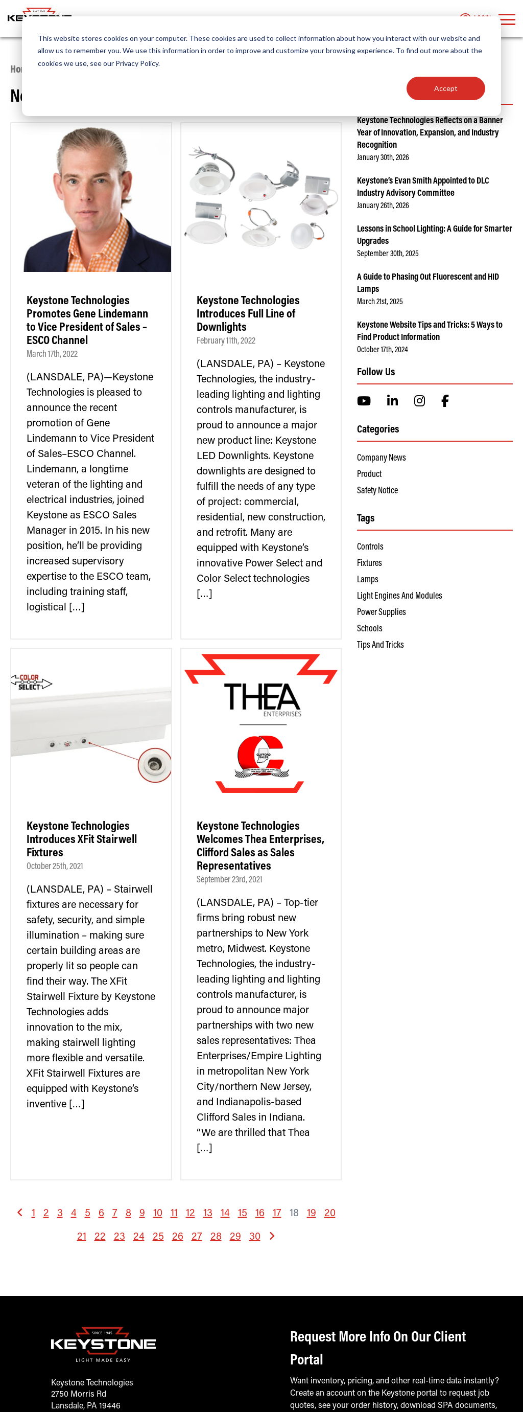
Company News (381, 458)
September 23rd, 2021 (230, 880)
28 (216, 1237)
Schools (370, 629)
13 (207, 1214)
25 (158, 1237)
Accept (446, 88)
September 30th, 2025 (388, 254)
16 (260, 1214)
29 (235, 1237)
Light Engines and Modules (399, 596)
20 (330, 1214)
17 (277, 1214)
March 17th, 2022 (52, 354)
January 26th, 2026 (383, 206)
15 (242, 1214)
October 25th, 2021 (55, 867)
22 (100, 1237)
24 (139, 1237)
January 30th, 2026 (383, 158)
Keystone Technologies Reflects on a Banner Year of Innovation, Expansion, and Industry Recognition (430, 133)
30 (254, 1237)
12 (190, 1214)
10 (157, 1214)
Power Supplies (381, 613)
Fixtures (369, 563)
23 (119, 1237)
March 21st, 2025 (380, 302)
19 (311, 1214)
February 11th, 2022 (226, 341)
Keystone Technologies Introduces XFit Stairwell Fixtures (82, 840)
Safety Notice (377, 491)
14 (225, 1214)
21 (81, 1237)
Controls (370, 547)
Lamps (367, 580)
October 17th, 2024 (382, 350)
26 (177, 1237)
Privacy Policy (136, 63)
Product (369, 475)
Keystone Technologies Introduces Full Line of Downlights (248, 314)
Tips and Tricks (380, 645)
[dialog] (261, 66)
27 (197, 1237)
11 (174, 1214)
